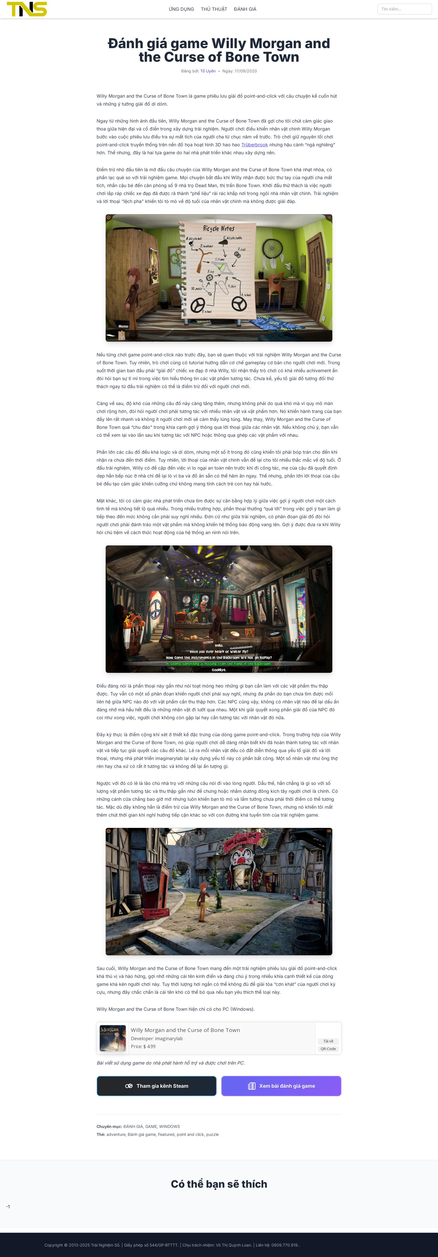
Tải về (328, 1041)
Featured (166, 1134)
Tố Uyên (208, 70)
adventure (116, 1134)
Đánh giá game (142, 1134)
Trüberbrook (254, 144)
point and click (190, 1134)
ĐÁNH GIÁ (245, 9)
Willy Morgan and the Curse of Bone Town (185, 1030)
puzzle (212, 1134)
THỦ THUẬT (214, 9)
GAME (151, 1126)
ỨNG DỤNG (181, 9)
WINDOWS (169, 1126)
